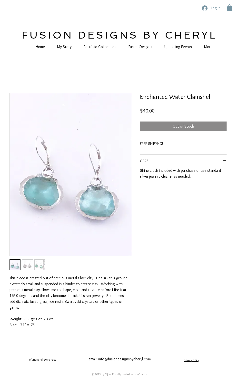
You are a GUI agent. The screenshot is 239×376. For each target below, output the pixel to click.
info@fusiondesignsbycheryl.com (124, 359)
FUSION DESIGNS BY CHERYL (119, 35)
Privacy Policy (191, 360)
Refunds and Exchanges (42, 359)
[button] (229, 7)
